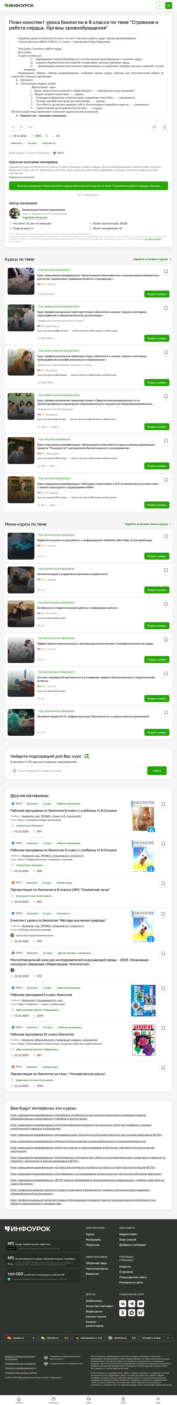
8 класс (32, 143)
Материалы (93, 1239)
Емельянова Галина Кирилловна (43, 209)
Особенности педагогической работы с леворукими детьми (77, 608)
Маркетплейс (128, 1234)
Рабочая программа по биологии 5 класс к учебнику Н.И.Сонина (63, 850)
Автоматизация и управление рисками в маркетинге (72, 574)
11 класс (48, 952)
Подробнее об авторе (34, 217)
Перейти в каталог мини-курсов (148, 524)
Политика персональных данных (21, 1373)
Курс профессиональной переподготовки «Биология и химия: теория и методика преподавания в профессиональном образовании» (91, 357)
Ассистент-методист (100, 1306)
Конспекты (49, 143)
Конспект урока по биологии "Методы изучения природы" (58, 920)
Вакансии (92, 1273)
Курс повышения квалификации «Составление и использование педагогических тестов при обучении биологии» (86, 1174)
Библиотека (94, 1300)
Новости (125, 1266)
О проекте (126, 1272)
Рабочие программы (68, 803)
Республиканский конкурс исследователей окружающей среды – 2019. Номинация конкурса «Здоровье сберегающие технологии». (79, 962)
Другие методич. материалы (74, 952)
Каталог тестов (96, 1316)
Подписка (92, 1244)
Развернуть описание (21, 177)
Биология (16, 143)
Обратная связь (96, 1263)
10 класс (48, 1027)
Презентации (64, 882)
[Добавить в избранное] (164, 127)
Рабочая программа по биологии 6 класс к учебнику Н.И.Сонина (63, 810)
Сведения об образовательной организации (20, 1357)
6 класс (47, 803)
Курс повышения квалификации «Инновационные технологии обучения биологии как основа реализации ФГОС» (86, 1134)
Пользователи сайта (133, 1277)
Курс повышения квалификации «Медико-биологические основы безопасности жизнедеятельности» (78, 1141)
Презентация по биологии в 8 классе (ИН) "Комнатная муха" (60, 889)
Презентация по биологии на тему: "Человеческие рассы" (58, 1074)
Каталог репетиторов (94, 1323)
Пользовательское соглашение (20, 1363)
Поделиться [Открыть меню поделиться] (88, 195)
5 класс (47, 843)
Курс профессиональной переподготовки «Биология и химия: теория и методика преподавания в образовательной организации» (91, 313)
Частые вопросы (97, 1268)
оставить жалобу (153, 239)
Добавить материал (132, 1244)
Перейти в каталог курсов (152, 259)
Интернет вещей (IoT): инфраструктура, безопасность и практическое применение (93, 716)
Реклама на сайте (131, 1282)
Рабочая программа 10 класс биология (42, 1034)
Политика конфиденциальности (20, 1368)
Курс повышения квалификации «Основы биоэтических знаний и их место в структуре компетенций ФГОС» (83, 1167)
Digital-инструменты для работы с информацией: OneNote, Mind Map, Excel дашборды (94, 540)
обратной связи (164, 1384)
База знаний (127, 1239)
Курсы (90, 1234)
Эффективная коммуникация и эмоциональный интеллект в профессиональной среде (95, 643)
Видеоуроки (94, 1311)
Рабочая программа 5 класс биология (41, 995)
